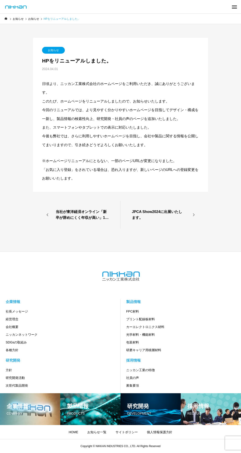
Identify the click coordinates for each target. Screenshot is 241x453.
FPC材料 (132, 311)
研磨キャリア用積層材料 (143, 350)
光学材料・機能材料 (140, 334)
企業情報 (13, 302)
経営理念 (12, 319)
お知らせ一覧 (96, 432)
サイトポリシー (126, 432)
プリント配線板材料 (140, 319)
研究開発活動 (15, 378)
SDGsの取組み (16, 342)
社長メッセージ (17, 311)
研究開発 (13, 360)
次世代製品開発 (17, 385)
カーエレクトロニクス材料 (145, 327)
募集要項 (132, 385)
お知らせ (53, 50)
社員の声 (132, 378)
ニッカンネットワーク (22, 334)
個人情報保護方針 (159, 432)
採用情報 (133, 360)
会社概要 (12, 327)
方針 (9, 370)
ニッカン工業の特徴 (140, 370)
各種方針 (12, 350)
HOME (73, 432)
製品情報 (133, 302)
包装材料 (132, 342)
